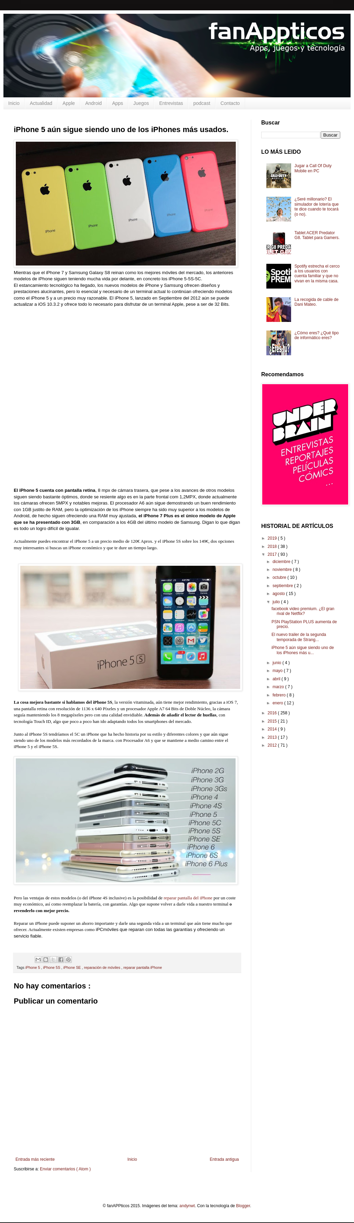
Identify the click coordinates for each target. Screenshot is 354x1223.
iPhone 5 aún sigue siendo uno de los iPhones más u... (303, 650)
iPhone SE (72, 967)
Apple (69, 103)
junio (278, 662)
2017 (273, 554)
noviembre (283, 569)
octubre (280, 577)
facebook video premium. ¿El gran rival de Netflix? (303, 611)
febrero (280, 695)
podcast (201, 103)
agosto (279, 593)
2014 (273, 729)
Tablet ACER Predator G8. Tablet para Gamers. (317, 235)
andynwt (187, 1205)
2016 (273, 713)
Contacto (230, 103)
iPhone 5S (52, 967)
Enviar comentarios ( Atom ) (65, 1169)
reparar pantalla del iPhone (188, 897)
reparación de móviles (102, 967)
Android (93, 103)
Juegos (141, 103)
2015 (273, 721)
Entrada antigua (224, 1159)
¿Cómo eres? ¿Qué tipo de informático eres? (317, 335)
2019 (273, 538)
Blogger (243, 1205)
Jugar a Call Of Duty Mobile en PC (313, 168)
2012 (273, 745)
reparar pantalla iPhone (142, 967)
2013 (273, 737)
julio (277, 601)
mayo (278, 670)
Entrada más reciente (35, 1159)
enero (278, 703)
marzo (279, 686)
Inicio (14, 103)
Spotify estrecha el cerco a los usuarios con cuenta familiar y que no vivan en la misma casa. (317, 273)
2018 (273, 546)
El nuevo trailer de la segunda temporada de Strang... (299, 637)
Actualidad (41, 103)
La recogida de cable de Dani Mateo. (317, 302)
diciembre (282, 561)
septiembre (283, 585)
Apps (117, 103)
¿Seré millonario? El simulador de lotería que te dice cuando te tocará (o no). (317, 206)
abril (277, 679)
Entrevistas (171, 103)
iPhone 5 (33, 967)
